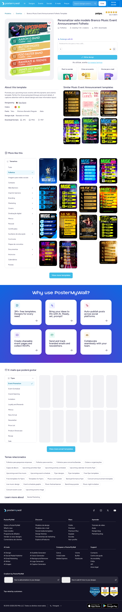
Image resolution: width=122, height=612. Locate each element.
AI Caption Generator (38, 564)
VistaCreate (60, 556)
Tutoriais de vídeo (98, 525)
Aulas (94, 528)
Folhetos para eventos (44, 462)
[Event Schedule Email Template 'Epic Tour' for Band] (85, 426)
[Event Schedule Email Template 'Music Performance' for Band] (58, 391)
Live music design (13, 484)
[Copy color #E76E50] (15, 107)
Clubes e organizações (93, 462)
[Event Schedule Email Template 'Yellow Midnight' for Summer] (111, 426)
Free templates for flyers (15, 479)
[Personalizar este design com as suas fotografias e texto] (29, 49)
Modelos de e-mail (42, 528)
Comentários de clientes (13, 540)
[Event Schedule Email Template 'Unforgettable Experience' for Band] (111, 391)
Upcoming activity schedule (55, 468)
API (92, 564)
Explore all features (42, 540)
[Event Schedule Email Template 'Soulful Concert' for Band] (98, 391)
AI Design (7, 553)
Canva (58, 553)
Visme (77, 553)
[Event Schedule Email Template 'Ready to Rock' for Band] (58, 426)
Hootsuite (79, 559)
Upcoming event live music (16, 473)
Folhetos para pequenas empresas (19, 462)
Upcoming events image (35, 490)
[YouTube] (114, 510)
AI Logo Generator (37, 561)
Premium (71, 528)
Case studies (8, 531)
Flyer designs (59, 473)
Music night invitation (91, 484)
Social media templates (44, 531)
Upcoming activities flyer (32, 468)
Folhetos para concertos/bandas (69, 462)
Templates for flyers (36, 479)
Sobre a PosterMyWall (12, 525)
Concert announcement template (100, 479)
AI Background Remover (39, 559)
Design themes (41, 534)
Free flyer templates (91, 473)
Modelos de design (42, 525)
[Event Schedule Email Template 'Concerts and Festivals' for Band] (98, 426)
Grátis (70, 525)
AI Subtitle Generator (38, 553)
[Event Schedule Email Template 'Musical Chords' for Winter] (44, 426)
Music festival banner (53, 484)
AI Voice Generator (37, 556)
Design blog (96, 531)
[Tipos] (33, 378)
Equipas (71, 534)
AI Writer (7, 561)
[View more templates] (61, 275)
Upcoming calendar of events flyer (82, 468)
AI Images (7, 564)
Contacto (94, 553)
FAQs (93, 561)
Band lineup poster (72, 484)
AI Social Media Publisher (13, 556)
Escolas (71, 537)
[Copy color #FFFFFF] (12, 107)
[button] (49, 23)
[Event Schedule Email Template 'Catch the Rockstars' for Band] (71, 391)
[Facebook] (94, 510)
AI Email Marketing (11, 559)
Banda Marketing (33, 497)
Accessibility (95, 559)
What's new (8, 528)
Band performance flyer (75, 479)
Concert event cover (14, 490)
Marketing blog (97, 534)
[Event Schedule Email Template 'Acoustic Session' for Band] (85, 391)
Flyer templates (74, 473)
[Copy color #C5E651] (19, 107)
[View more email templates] (61, 449)
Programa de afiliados (12, 534)
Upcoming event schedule (40, 473)
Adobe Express (61, 559)
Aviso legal (94, 567)
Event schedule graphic (32, 484)
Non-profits (72, 540)
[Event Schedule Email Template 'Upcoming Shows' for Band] (44, 391)
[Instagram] (101, 510)
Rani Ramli (22, 103)
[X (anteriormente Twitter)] (107, 510)
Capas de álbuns (12, 468)
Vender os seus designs (13, 537)
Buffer (77, 556)
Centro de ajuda (96, 556)
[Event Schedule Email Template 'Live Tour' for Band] (71, 426)
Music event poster (55, 479)
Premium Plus (73, 531)
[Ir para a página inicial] (10, 3)
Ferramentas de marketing (45, 537)
